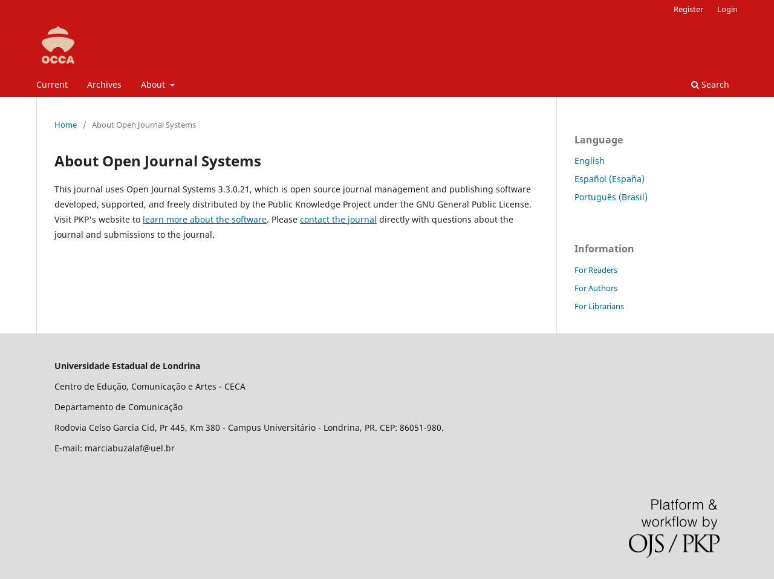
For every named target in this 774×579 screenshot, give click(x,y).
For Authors (595, 288)
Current (52, 84)
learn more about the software (205, 219)
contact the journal (338, 219)
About (154, 84)
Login (727, 9)
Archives (104, 84)
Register (688, 9)
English (589, 160)
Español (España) (609, 179)
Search (710, 84)
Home (65, 124)
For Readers (595, 269)
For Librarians (599, 306)
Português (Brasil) (611, 197)
